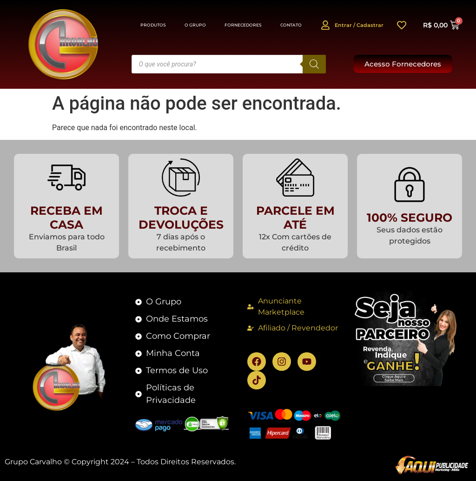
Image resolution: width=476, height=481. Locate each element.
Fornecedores (243, 24)
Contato (291, 24)
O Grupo (195, 24)
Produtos (153, 24)
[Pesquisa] (314, 64)
